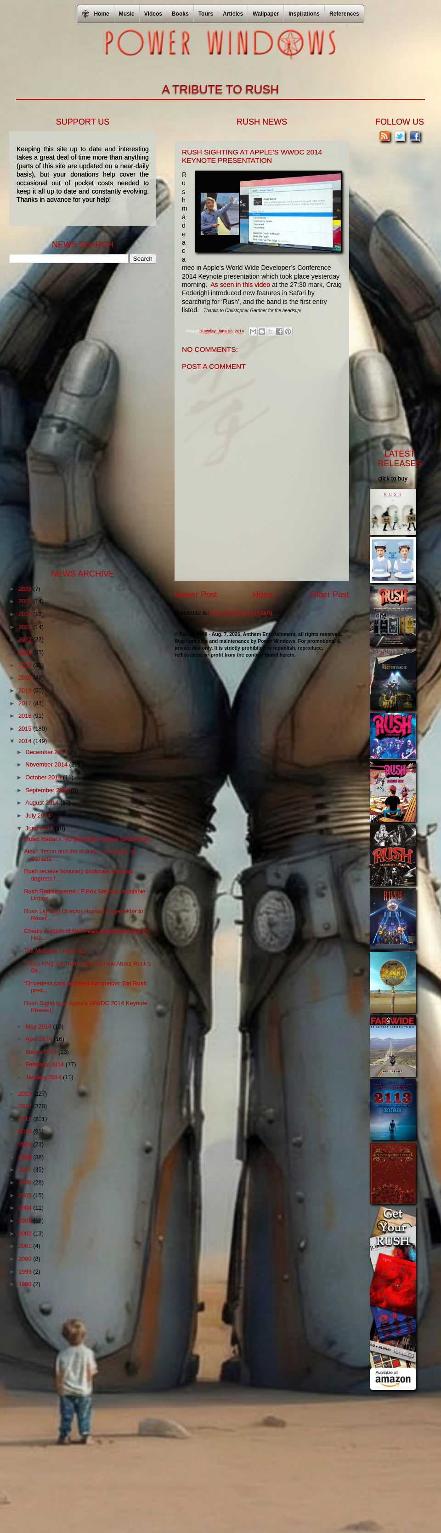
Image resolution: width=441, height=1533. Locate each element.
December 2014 (47, 752)
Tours (205, 14)
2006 (25, 1182)
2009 (25, 1144)
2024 (25, 614)
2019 (25, 677)
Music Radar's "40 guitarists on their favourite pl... (89, 838)
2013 (25, 1093)
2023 (25, 626)
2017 (25, 703)
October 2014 (44, 777)
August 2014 (42, 802)
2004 (25, 1207)
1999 (25, 1271)
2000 (25, 1258)
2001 (25, 1245)
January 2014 (44, 1077)
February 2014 (45, 1064)
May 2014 (39, 1026)
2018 (25, 690)
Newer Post (196, 594)
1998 (25, 1284)
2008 (25, 1157)
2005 (25, 1195)
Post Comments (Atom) (241, 612)
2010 (25, 1131)
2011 (25, 1118)
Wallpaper (266, 14)
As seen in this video (240, 284)
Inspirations (304, 14)
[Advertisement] (78, 415)
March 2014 (41, 1051)
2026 (25, 588)
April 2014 (39, 1038)
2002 (25, 1233)
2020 (25, 665)
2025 (25, 601)
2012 (25, 1106)
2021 (25, 652)
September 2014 (48, 790)
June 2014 (40, 828)
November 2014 (47, 764)
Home (264, 594)
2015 (25, 728)
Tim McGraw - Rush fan (55, 950)
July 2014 (38, 815)
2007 (25, 1169)
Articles (233, 14)
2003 (25, 1220)
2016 (25, 715)
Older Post (329, 594)
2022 (25, 639)
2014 (25, 741)
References (344, 14)
